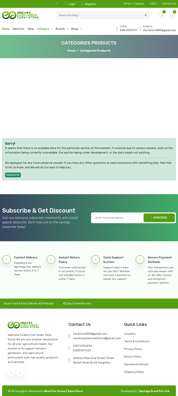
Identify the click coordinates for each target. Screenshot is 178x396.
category (43, 28)
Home (71, 50)
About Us (18, 28)
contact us (169, 3)
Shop (30, 28)
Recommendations (136, 364)
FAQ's (153, 3)
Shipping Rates (134, 372)
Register (89, 4)
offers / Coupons (134, 3)
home (6, 28)
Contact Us (12, 175)
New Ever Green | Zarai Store (63, 391)
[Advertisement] (89, 96)
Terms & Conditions (136, 341)
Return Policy (133, 356)
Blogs (75, 28)
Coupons (130, 333)
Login (70, 4)
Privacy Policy (133, 349)
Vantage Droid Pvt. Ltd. (145, 391)
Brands (60, 28)
